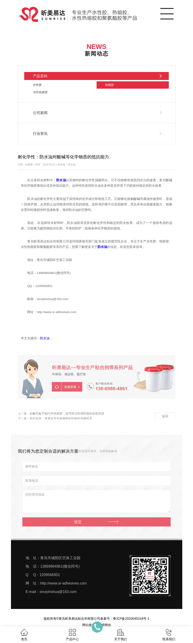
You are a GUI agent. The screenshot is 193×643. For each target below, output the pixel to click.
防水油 (45, 338)
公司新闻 (40, 113)
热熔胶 (109, 85)
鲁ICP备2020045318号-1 (131, 618)
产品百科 (40, 76)
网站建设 (88, 625)
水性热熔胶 (40, 92)
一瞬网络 (104, 625)
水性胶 (37, 85)
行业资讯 (40, 134)
